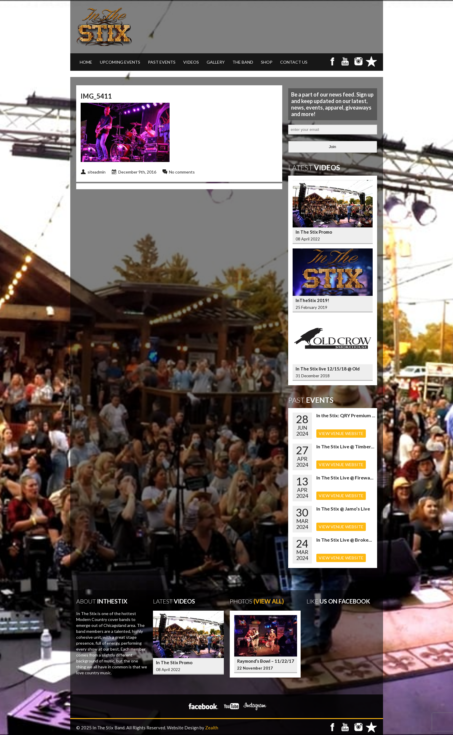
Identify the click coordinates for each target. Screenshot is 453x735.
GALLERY (216, 62)
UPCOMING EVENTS (120, 62)
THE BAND (242, 62)
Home (86, 62)
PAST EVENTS (162, 62)
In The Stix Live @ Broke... (344, 540)
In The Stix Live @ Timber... (345, 446)
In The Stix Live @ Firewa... (345, 477)
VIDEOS (191, 62)
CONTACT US (293, 62)
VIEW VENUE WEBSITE (341, 433)
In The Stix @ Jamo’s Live (343, 508)
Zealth (211, 727)
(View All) (268, 601)
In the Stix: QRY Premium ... (345, 415)
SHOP (266, 62)
